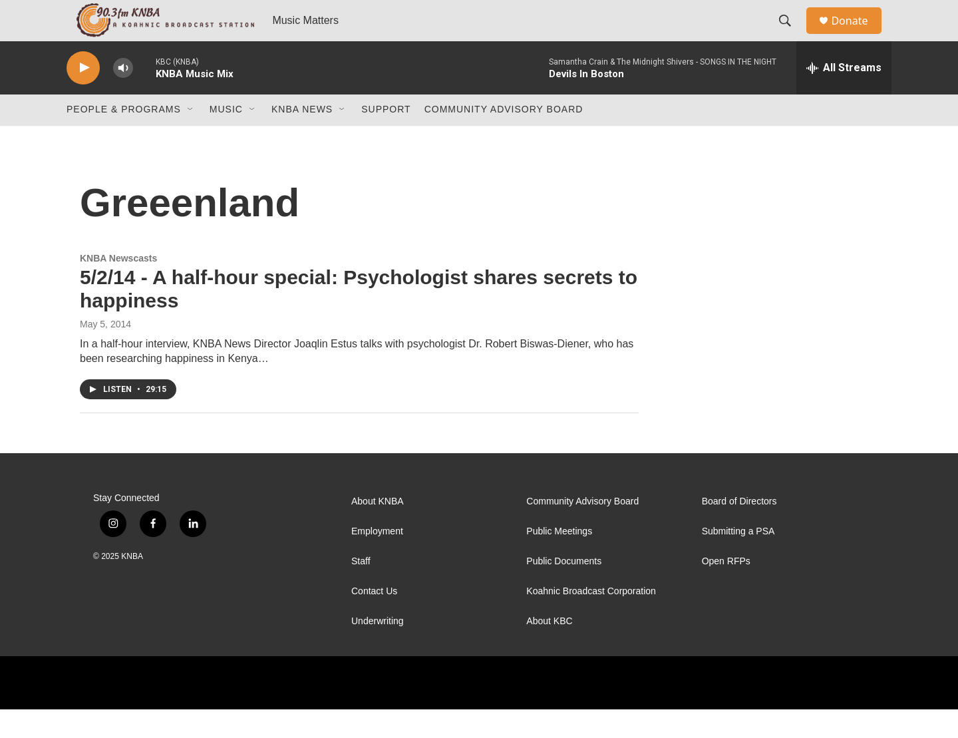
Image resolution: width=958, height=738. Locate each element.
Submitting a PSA (738, 560)
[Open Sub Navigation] (191, 138)
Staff (361, 590)
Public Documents (563, 590)
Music (226, 138)
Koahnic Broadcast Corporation (591, 620)
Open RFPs (726, 590)
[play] (83, 96)
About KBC (549, 650)
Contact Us (374, 620)
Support (385, 138)
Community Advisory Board (503, 138)
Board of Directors (739, 530)
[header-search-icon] (791, 35)
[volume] (123, 97)
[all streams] (843, 96)
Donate (857, 35)
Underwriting (377, 650)
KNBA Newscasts (118, 286)
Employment (377, 560)
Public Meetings (559, 560)
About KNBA (377, 530)
